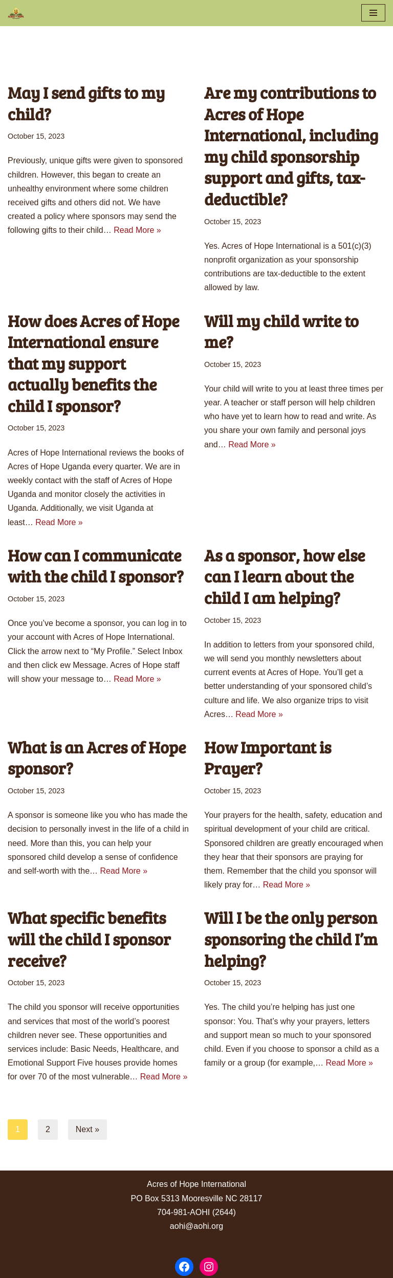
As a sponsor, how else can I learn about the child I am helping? (284, 576)
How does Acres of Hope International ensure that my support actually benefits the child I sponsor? (93, 363)
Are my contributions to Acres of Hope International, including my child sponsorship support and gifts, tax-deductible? (291, 145)
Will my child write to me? (281, 331)
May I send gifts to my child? (86, 103)
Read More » (137, 230)
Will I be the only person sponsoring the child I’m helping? (291, 938)
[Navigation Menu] (373, 12)
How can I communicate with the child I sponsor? (96, 566)
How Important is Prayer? (267, 757)
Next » (87, 1129)
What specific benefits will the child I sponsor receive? (89, 938)
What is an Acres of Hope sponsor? (97, 757)
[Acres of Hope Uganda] (16, 13)
